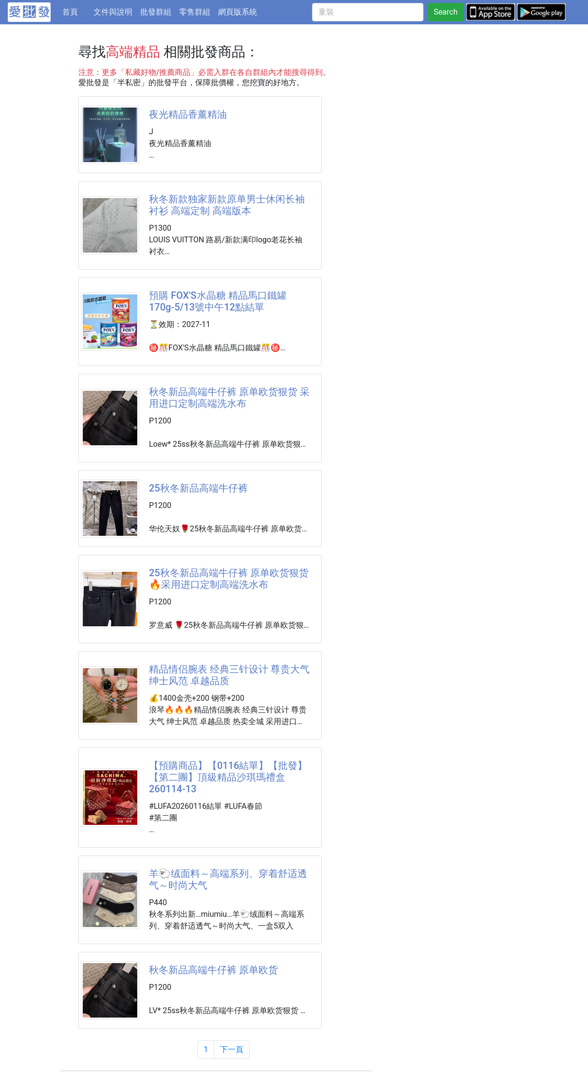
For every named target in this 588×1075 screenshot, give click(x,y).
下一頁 (231, 1049)
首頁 (76, 11)
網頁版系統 (237, 12)
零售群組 (194, 12)
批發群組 (155, 12)
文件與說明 (112, 12)
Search (446, 12)
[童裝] (367, 12)
